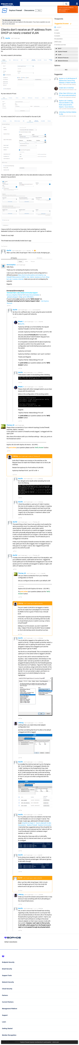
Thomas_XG (11, 425)
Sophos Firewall (62, 51)
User (77, 3)
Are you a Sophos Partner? (15, 295)
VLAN (59, 54)
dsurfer (7, 38)
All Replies (14, 258)
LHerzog (15, 456)
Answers (39, 258)
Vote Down (10, 305)
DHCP (59, 48)
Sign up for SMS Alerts (27, 297)
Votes (26, 261)
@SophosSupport (12, 297)
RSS (66, 70)
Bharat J (21, 321)
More (39, 10)
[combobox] (41, 4)
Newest (33, 261)
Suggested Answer (62, 24)
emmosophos (11, 265)
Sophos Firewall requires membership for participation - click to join (39, 1042)
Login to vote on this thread (57, 27)
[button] (66, 4)
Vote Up (7, 305)
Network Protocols (63, 58)
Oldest (20, 261)
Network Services (63, 61)
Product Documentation (32, 295)
